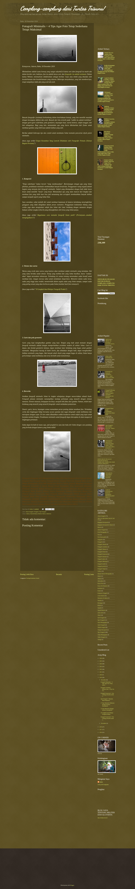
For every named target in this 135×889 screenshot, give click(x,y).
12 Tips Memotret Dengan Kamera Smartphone (107, 709)
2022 (100, 669)
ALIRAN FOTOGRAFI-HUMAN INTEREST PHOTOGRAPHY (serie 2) (110, 493)
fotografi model (101, 564)
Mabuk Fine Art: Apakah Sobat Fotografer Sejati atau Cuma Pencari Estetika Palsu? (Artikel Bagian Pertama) (106, 56)
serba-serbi (100, 612)
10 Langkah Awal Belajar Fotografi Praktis (51, 289)
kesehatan (100, 588)
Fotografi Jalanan (102, 549)
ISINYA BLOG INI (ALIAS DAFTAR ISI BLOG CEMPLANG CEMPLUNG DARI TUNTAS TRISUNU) (106, 461)
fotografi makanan (102, 556)
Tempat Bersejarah (102, 630)
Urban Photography (102, 634)
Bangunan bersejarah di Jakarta (105, 525)
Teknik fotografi (102, 627)
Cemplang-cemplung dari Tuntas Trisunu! (62, 8)
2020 (100, 674)
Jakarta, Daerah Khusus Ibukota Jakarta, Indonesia (38, 513)
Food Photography (102, 532)
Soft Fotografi (101, 617)
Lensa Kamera (101, 595)
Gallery (99, 571)
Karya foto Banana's (103, 586)
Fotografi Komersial (103, 554)
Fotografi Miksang (102, 561)
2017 (100, 729)
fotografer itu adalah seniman (75, 74)
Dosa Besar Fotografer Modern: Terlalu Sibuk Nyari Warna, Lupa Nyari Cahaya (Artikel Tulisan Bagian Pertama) (105, 136)
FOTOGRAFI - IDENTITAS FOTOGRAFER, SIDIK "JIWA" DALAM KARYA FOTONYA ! (109, 444)
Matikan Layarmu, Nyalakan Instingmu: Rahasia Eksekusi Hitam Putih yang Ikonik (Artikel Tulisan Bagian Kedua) (106, 122)
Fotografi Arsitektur (102, 547)
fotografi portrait (102, 566)
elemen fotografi (102, 529)
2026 (100, 658)
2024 (100, 663)
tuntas (101, 782)
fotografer (100, 539)
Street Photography (102, 622)
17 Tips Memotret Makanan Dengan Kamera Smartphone (107, 704)
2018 (100, 727)
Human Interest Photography (105, 573)
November (104, 723)
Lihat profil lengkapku (103, 784)
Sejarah (99, 608)
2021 (100, 672)
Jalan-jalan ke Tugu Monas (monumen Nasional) (108, 475)
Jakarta (99, 578)
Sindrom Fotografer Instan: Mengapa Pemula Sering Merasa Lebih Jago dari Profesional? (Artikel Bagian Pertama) (106, 110)
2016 (100, 732)
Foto (99, 534)
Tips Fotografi (42, 511)
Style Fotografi (101, 625)
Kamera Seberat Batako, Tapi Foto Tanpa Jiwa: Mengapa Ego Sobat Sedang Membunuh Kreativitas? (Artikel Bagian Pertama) (106, 164)
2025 (100, 661)
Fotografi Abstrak (102, 544)
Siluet (99, 615)
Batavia (99, 527)
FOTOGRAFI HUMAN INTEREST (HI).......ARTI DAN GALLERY (109, 374)
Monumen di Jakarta (103, 598)
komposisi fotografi (102, 593)
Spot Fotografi (101, 620)
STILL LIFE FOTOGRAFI (108, 357)
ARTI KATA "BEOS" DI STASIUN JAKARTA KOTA (109, 342)
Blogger (72, 885)
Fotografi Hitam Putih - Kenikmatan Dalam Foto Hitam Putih (110, 411)
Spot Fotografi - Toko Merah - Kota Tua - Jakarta (110, 427)
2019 (100, 677)
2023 (100, 666)
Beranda (59, 574)
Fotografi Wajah (102, 569)
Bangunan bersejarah (103, 522)
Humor (99, 576)
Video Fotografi (101, 637)
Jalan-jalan (100, 581)
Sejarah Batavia (101, 610)
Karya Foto (100, 583)
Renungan (100, 603)
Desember (103, 680)
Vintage (99, 639)
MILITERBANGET (103, 818)
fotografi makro (101, 559)
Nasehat (100, 600)
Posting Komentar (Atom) (32, 578)
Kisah (99, 590)
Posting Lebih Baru (27, 574)
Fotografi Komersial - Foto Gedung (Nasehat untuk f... (107, 695)
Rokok (99, 605)
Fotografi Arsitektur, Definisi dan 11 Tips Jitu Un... (107, 689)
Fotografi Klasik (102, 551)
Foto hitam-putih (102, 537)
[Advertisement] (112, 33)
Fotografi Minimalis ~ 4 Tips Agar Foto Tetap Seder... (107, 683)
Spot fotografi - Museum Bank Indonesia (107, 699)
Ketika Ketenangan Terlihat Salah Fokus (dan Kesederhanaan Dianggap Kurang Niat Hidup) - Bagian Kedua (106, 69)
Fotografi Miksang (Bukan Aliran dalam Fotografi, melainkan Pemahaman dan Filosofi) (110, 393)
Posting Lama (89, 574)
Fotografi (36, 511)
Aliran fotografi (29, 511)
